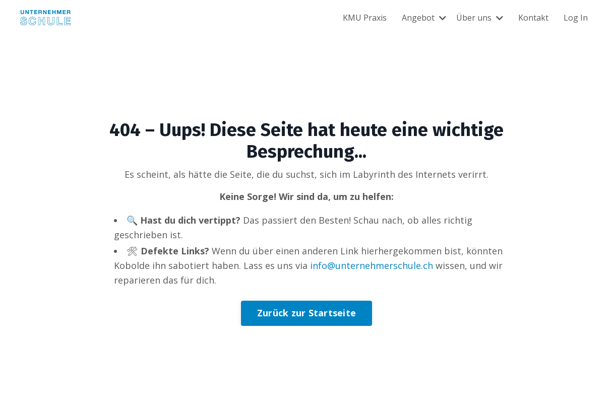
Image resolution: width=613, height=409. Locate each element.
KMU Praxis (365, 17)
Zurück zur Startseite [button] (306, 313)
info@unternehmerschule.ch (371, 265)
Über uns (479, 17)
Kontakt (533, 17)
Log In (576, 17)
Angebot (424, 17)
